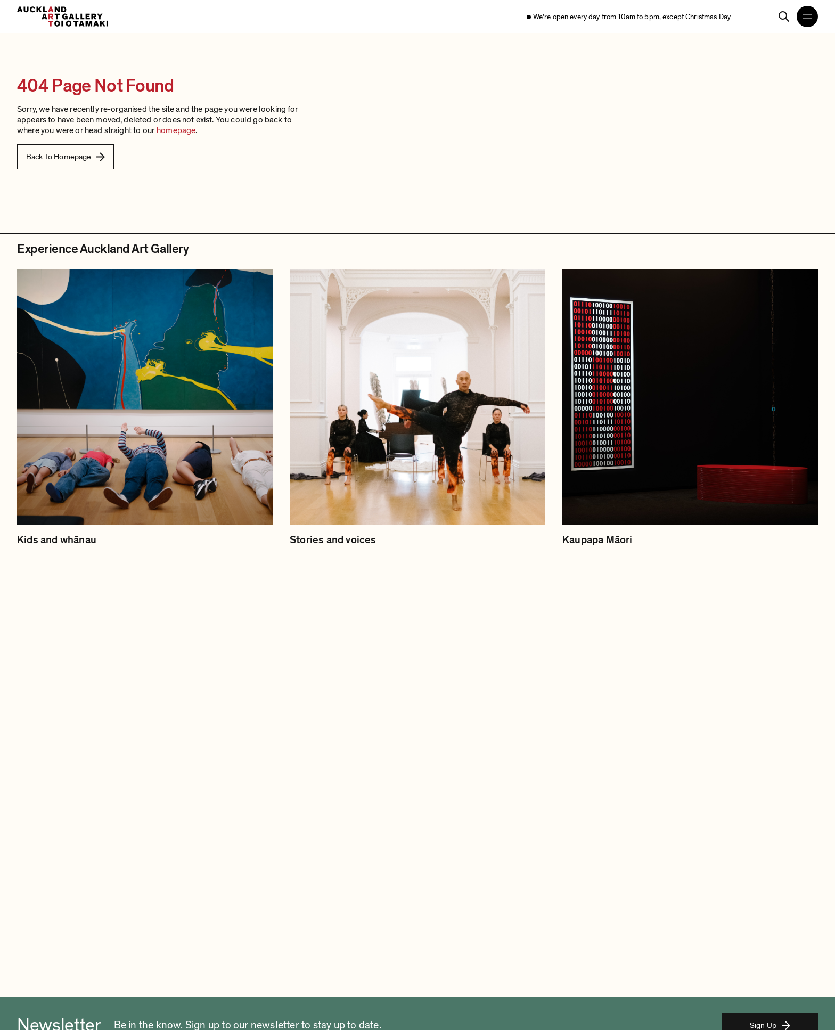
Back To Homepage (65, 156)
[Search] (784, 16)
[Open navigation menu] (807, 16)
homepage (176, 130)
